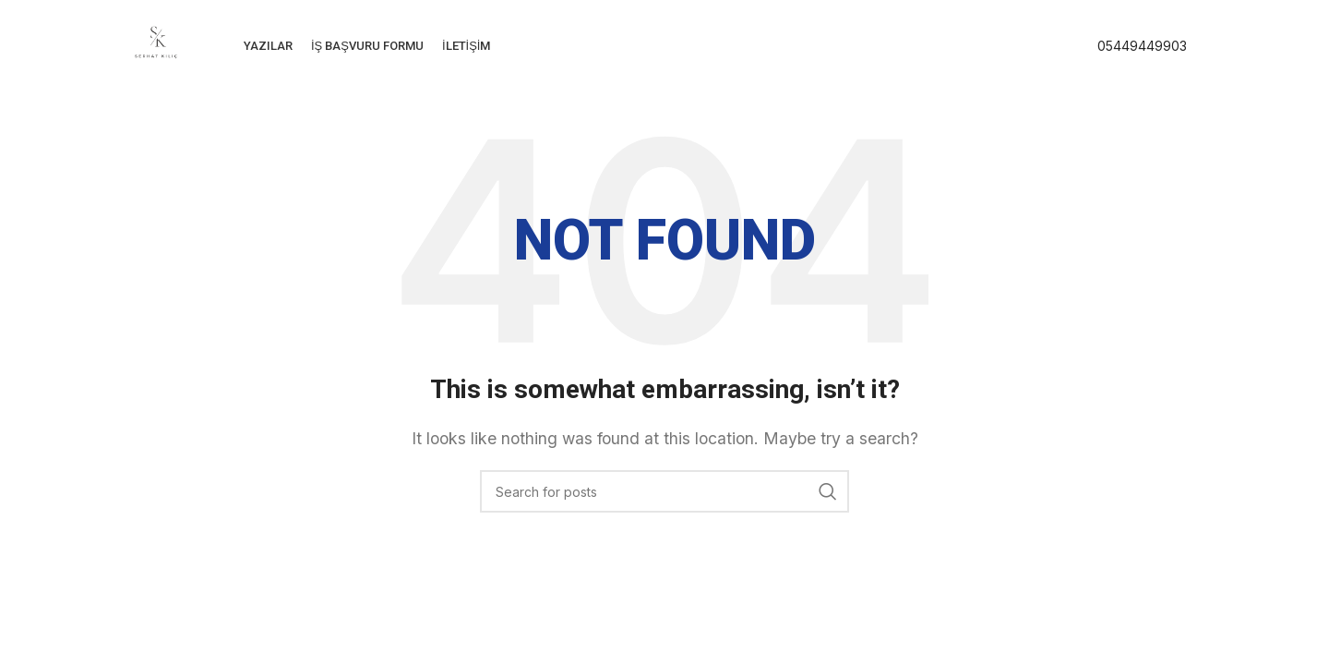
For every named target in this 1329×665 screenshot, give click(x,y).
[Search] (664, 491)
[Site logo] (156, 44)
